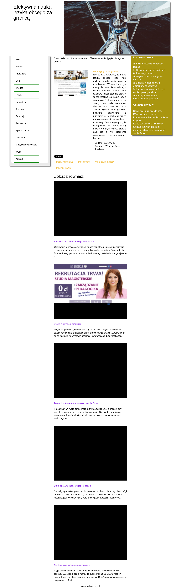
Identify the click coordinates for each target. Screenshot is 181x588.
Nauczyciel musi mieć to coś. (147, 111)
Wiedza (65, 58)
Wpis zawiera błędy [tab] (104, 162)
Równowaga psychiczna (145, 114)
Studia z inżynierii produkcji (67, 324)
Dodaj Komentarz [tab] (65, 162)
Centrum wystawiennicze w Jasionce (72, 565)
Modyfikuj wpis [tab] (63, 168)
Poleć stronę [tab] (84, 162)
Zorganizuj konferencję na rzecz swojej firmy (76, 403)
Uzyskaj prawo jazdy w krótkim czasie (72, 486)
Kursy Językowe (79, 58)
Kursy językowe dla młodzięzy (148, 123)
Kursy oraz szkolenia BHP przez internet (74, 241)
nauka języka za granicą (105, 71)
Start (56, 58)
